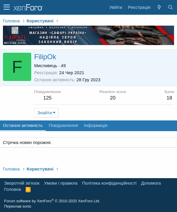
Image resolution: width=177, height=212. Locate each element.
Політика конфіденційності (109, 183)
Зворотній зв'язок (21, 183)
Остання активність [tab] (23, 125)
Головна (12, 189)
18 (169, 98)
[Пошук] (170, 7)
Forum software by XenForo (52, 201)
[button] (6, 7)
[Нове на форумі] (159, 7)
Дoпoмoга (151, 183)
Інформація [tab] (95, 125)
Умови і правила (61, 183)
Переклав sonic (18, 206)
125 (47, 98)
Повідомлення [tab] (63, 125)
